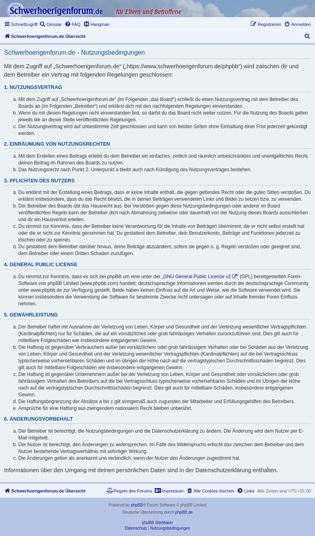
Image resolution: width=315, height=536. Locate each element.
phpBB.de (184, 512)
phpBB (137, 505)
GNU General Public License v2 (197, 276)
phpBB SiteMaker (157, 522)
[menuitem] (50, 24)
